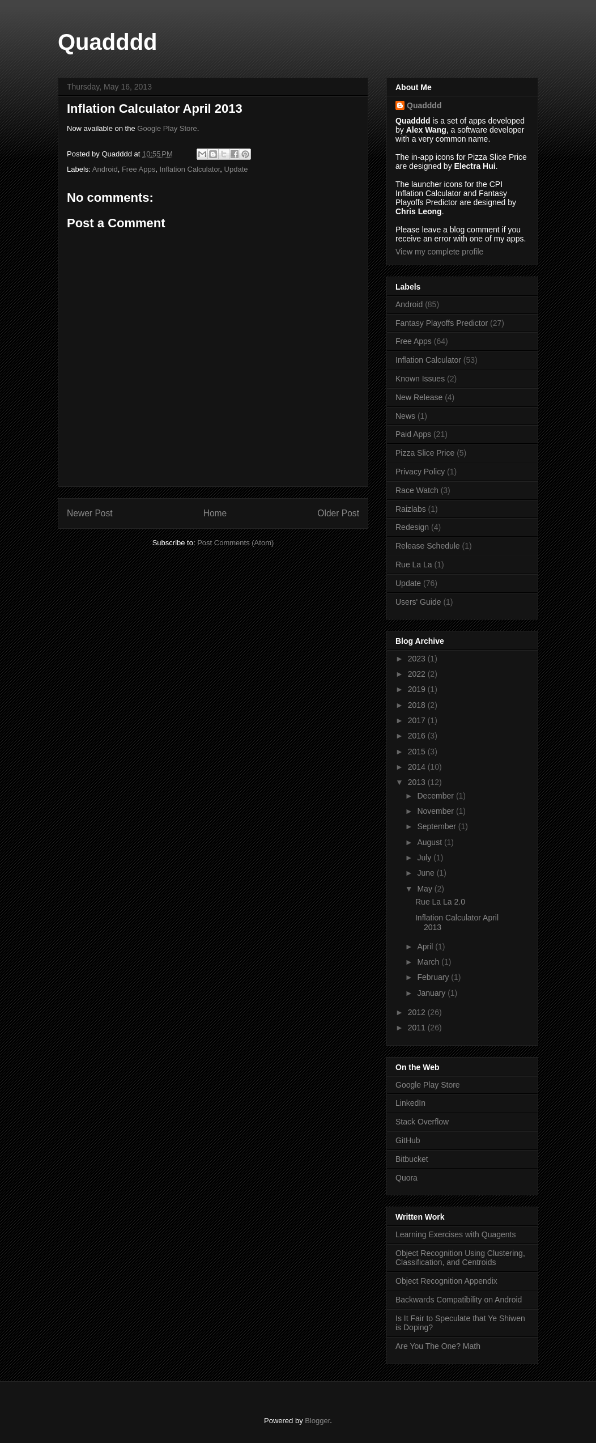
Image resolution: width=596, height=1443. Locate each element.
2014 (418, 766)
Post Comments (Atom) (235, 542)
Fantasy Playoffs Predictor (441, 323)
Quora (406, 1177)
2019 (418, 689)
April (426, 946)
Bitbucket (411, 1159)
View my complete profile (439, 251)
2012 (418, 1012)
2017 (418, 720)
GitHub (407, 1140)
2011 (418, 1027)
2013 (418, 782)
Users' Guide (418, 601)
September (437, 826)
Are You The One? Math (437, 1346)
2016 (418, 735)
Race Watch (417, 490)
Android (105, 169)
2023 (418, 658)
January (432, 993)
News (405, 416)
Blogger (317, 1420)
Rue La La (413, 564)
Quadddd (107, 41)
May (425, 888)
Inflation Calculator (189, 169)
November (436, 811)
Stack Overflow (422, 1121)
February (434, 977)
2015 (418, 751)
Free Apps (138, 169)
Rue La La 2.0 (440, 901)
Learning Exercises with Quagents (455, 1234)
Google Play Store (167, 128)
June (426, 872)
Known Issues (420, 378)
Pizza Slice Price (424, 452)
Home (215, 513)
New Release (418, 397)
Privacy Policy (420, 471)
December (436, 795)
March (429, 961)
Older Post (338, 513)
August (430, 842)
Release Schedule (427, 545)
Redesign (412, 527)
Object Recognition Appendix (446, 1280)
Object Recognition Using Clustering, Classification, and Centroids (460, 1258)
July (425, 857)
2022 (418, 673)
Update (236, 169)
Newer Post (90, 513)
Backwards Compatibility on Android (458, 1299)
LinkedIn (410, 1102)
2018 (418, 705)
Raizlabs (410, 508)
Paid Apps (413, 434)
